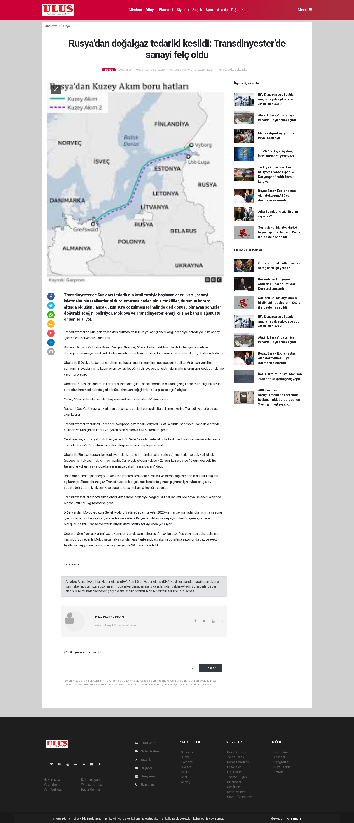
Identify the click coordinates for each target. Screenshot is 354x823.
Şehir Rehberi (236, 792)
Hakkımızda (52, 780)
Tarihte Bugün (237, 777)
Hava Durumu (236, 752)
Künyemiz (145, 776)
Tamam (294, 818)
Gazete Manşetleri (240, 797)
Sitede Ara (280, 752)
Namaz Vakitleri (238, 762)
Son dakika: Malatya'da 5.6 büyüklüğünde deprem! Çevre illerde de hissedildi (279, 232)
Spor (209, 10)
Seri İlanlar (234, 787)
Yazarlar (144, 759)
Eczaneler (234, 767)
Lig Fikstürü (235, 772)
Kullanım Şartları (92, 780)
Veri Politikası (53, 789)
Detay (276, 818)
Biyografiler (281, 762)
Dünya (151, 10)
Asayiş (222, 10)
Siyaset (183, 10)
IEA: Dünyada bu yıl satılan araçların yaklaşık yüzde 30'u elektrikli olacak (279, 99)
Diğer (236, 10)
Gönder (210, 668)
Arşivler (143, 768)
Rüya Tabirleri (282, 767)
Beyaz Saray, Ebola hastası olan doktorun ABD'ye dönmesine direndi (277, 195)
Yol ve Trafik (235, 757)
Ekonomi (166, 10)
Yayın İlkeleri (52, 784)
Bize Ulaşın (145, 784)
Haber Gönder (90, 789)
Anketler (279, 757)
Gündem (135, 10)
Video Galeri (147, 751)
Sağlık (197, 10)
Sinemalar (234, 782)
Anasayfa (51, 26)
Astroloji (279, 772)
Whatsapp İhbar (92, 784)
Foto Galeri (146, 743)
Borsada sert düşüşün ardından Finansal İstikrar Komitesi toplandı (277, 283)
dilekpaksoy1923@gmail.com (115, 625)
